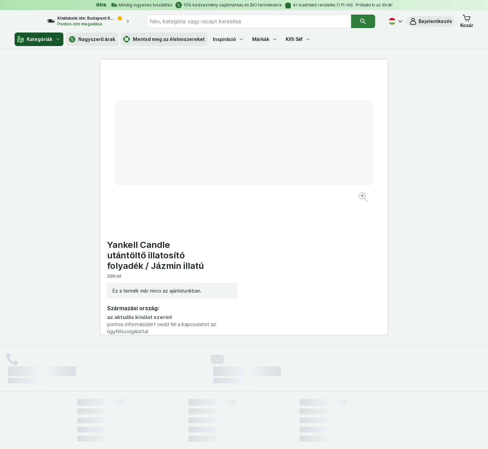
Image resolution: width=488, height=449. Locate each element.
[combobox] (255, 21)
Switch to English (256, 407)
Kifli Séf (298, 39)
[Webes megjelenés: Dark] (277, 435)
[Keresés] (363, 21)
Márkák (265, 39)
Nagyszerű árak (92, 39)
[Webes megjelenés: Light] (250, 435)
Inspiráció (228, 39)
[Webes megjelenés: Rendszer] (216, 435)
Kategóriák (38, 39)
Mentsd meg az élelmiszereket (164, 39)
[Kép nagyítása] (220, 176)
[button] (430, 21)
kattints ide (165, 390)
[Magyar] (395, 21)
